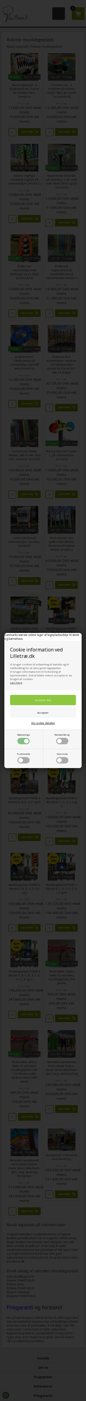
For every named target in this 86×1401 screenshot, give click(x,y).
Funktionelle (23, 758)
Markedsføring (62, 738)
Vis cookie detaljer (43, 723)
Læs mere (16, 682)
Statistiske (62, 758)
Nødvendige (23, 738)
